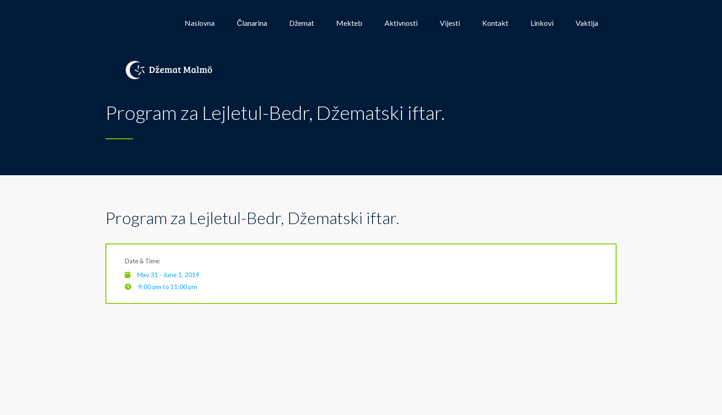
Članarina (252, 22)
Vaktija (587, 22)
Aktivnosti (401, 22)
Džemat (301, 22)
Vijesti (450, 22)
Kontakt (495, 22)
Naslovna (200, 22)
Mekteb (349, 22)
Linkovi (541, 22)
